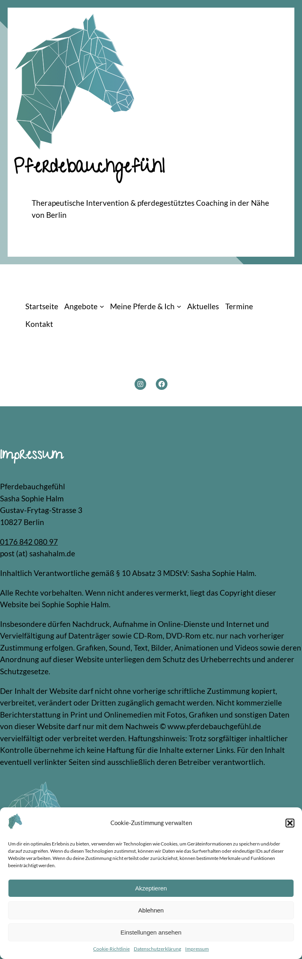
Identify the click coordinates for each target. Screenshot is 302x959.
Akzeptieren (151, 888)
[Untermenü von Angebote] (102, 306)
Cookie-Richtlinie (111, 949)
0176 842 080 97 (29, 541)
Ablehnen (150, 910)
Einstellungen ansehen (151, 932)
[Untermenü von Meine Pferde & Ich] (179, 306)
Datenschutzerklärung (157, 949)
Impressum (197, 949)
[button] (290, 823)
